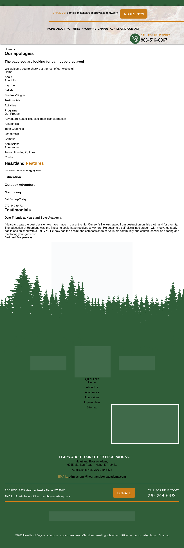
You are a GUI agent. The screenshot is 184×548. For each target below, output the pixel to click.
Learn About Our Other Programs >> (94, 456)
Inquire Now (133, 14)
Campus (103, 28)
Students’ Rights (15, 95)
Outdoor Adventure (20, 185)
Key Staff (10, 85)
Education (13, 177)
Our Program (13, 113)
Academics (12, 123)
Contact (133, 28)
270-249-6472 (14, 205)
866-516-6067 (154, 39)
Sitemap (92, 407)
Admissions (118, 28)
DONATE (124, 492)
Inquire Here (92, 402)
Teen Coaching (14, 128)
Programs (89, 28)
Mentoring (13, 192)
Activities (73, 28)
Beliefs (9, 90)
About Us (11, 80)
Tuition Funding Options (20, 152)
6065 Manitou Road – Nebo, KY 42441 (42, 490)
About (60, 28)
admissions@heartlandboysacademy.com (92, 12)
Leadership (12, 133)
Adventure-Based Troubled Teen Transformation (35, 118)
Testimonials (13, 100)
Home (51, 28)
